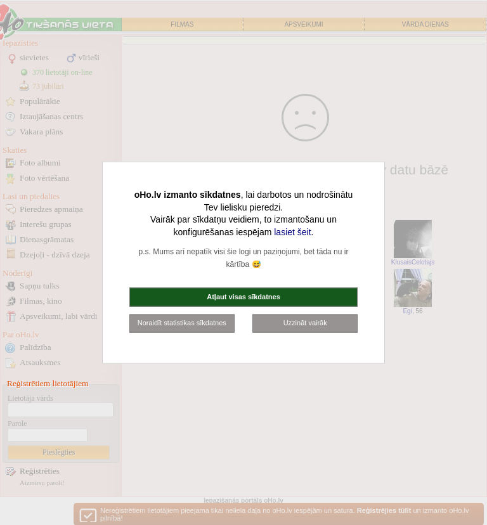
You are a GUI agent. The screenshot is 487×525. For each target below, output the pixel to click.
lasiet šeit (292, 231)
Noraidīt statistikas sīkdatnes (182, 323)
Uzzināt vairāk (305, 323)
